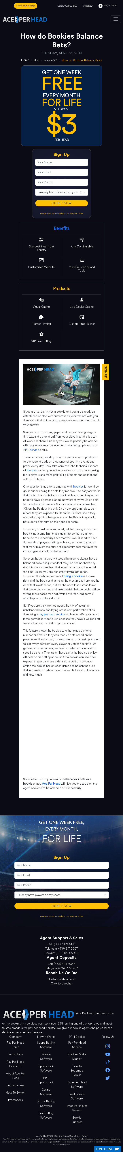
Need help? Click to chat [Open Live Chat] (50, 213)
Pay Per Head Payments (15, 1064)
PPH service (31, 450)
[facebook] (107, 1070)
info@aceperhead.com (61, 979)
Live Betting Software (46, 1115)
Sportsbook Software (46, 1068)
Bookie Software (46, 1056)
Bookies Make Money (77, 1056)
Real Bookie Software (77, 1096)
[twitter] (107, 1078)
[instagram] (107, 1046)
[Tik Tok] (107, 1062)
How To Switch (15, 1092)
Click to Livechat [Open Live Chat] (61, 983)
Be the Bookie (15, 1085)
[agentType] (61, 192)
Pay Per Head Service (77, 1044)
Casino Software (46, 1092)
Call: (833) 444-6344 (62, 964)
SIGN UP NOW (61, 203)
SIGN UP (105, 372)
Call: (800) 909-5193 (67, 5)
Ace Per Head (42, 1136)
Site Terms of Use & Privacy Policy (73, 1136)
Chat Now (88, 5)
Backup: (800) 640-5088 (72, 213)
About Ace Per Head (15, 1075)
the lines (32, 470)
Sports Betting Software (46, 1044)
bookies (78, 486)
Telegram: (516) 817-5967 (61, 948)
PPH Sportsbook (46, 1080)
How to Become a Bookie (77, 1070)
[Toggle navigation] (116, 19)
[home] (25, 60)
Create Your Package (25, 5)
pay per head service (52, 614)
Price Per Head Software (77, 1084)
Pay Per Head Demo (15, 1044)
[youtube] (107, 1054)
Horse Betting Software (46, 1103)
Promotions (15, 1100)
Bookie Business (76, 1119)
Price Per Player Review (77, 1108)
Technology (15, 1054)
